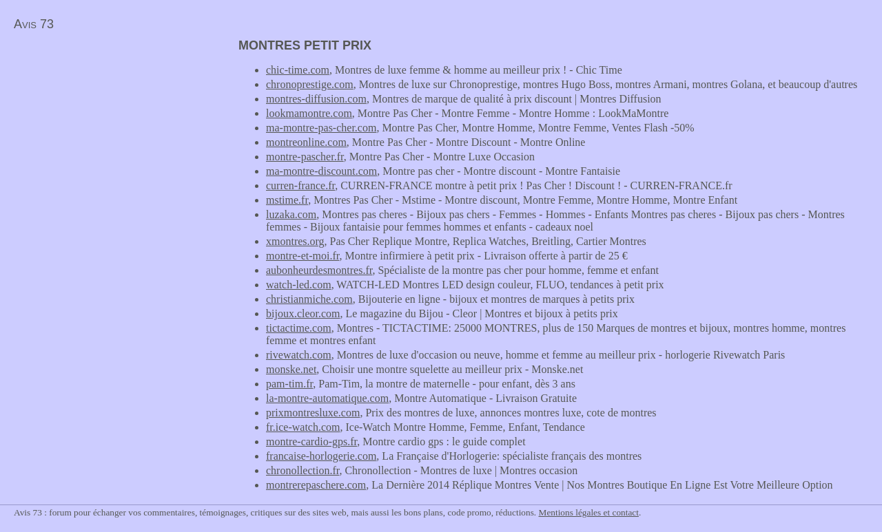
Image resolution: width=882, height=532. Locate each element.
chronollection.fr (302, 470)
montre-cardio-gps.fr (311, 441)
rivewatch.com (298, 355)
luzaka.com (291, 214)
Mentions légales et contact (589, 512)
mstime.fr (287, 200)
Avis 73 (34, 24)
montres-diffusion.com (316, 99)
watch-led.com (298, 284)
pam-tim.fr (289, 384)
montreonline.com (306, 142)
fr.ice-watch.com (303, 427)
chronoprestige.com (309, 84)
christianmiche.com (309, 299)
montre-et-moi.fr (302, 256)
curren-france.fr (300, 185)
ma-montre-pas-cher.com (321, 128)
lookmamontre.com (309, 113)
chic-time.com (297, 70)
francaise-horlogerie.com (321, 456)
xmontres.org (295, 241)
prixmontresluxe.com (313, 412)
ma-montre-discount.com (321, 171)
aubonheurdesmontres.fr (319, 270)
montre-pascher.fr (305, 156)
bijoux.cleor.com (303, 313)
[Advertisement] (116, 135)
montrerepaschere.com (316, 485)
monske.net (291, 369)
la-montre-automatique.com (327, 398)
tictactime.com (298, 328)
